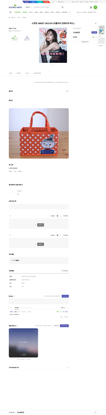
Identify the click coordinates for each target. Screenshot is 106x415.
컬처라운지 (64, 12)
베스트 (31, 12)
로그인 (77, 1)
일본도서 (13, 17)
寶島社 (10, 28)
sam (40, 2)
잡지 (18, 17)
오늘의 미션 (79, 12)
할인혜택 (85, 12)
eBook (33, 2)
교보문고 (27, 2)
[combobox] (28, 7)
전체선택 (53, 216)
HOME (9, 17)
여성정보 (24, 17)
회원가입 (73, 1)
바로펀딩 (46, 12)
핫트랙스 (46, 2)
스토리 (52, 2)
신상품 (36, 12)
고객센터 (95, 1)
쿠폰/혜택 (100, 45)
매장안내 (91, 1)
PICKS (52, 12)
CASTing (58, 12)
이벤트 (41, 12)
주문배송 (86, 1)
